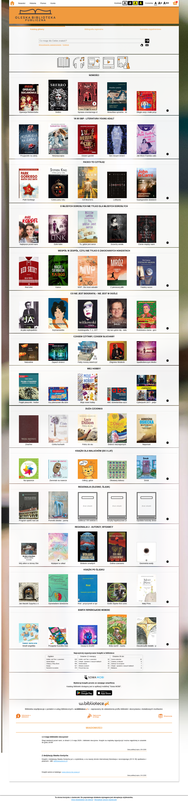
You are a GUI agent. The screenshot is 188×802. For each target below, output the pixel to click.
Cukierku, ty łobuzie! (117, 661)
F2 (166, 3)
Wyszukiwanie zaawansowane (50, 45)
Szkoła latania (50, 661)
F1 (160, 3)
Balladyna (114, 668)
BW (130, 3)
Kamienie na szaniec (52, 668)
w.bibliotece (81, 709)
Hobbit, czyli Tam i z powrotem (55, 659)
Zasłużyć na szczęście (117, 663)
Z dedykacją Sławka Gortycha (55, 755)
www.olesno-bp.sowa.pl (71, 772)
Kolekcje (66, 45)
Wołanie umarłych (84, 666)
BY (140, 3)
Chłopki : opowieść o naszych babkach (90, 661)
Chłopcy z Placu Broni (52, 663)
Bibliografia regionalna (94, 29)
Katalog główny (37, 29)
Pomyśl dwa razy (84, 668)
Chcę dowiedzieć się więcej (82, 800)
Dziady (48, 666)
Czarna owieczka (116, 659)
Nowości (21, 3)
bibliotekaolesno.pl (60, 761)
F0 (155, 3)
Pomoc (43, 3)
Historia (33, 3)
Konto (53, 3)
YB (135, 3)
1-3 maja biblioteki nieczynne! (55, 737)
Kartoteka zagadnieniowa (150, 29)
